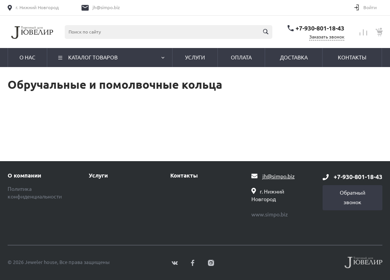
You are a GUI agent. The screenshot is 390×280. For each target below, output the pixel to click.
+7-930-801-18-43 (320, 28)
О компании (24, 176)
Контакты (184, 176)
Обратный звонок (352, 197)
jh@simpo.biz (106, 7)
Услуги (98, 176)
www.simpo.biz (269, 214)
